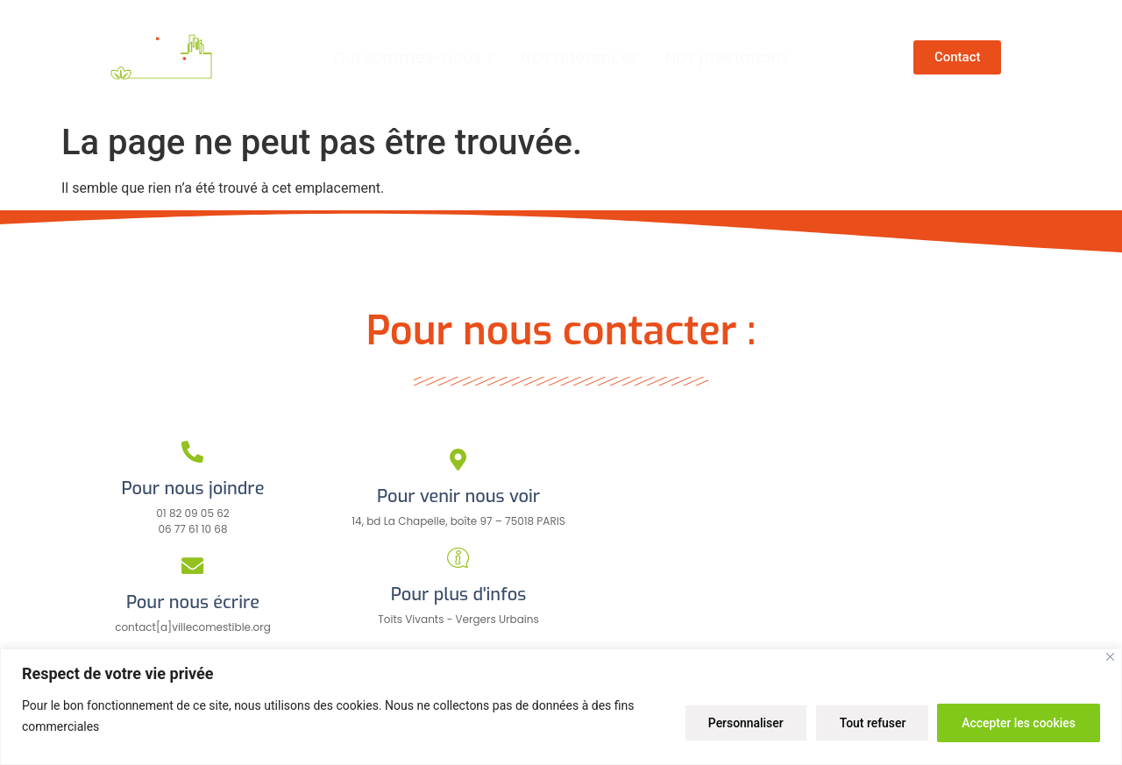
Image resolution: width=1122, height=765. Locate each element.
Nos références (580, 57)
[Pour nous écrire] (193, 566)
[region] (561, 706)
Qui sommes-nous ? (413, 57)
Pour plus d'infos (458, 594)
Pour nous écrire (192, 602)
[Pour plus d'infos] (458, 558)
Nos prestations (727, 57)
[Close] (1110, 657)
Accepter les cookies (1018, 722)
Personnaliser (740, 722)
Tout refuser (868, 722)
